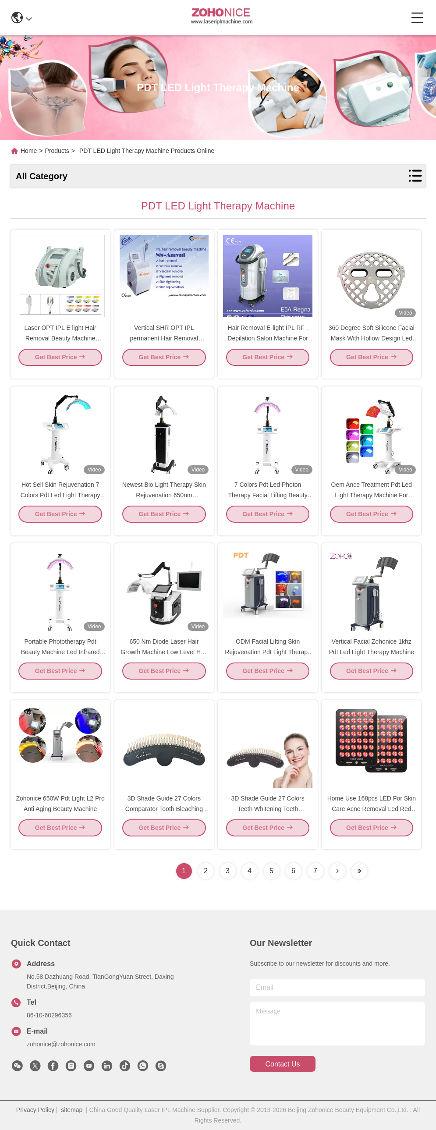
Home (29, 150)
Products (57, 150)
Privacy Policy (35, 1109)
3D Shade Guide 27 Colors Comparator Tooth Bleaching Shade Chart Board (164, 816)
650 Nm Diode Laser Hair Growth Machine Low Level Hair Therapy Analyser (164, 659)
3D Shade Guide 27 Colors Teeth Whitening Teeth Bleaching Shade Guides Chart (268, 816)
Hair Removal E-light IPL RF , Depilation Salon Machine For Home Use (267, 345)
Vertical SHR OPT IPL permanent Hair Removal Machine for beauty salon (164, 345)
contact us (282, 1064)
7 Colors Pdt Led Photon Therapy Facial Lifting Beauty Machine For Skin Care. (267, 502)
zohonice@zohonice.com (61, 1044)
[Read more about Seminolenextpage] (337, 871)
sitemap (71, 1109)
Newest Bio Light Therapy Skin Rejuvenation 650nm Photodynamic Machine (164, 502)
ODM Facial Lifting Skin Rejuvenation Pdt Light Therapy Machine (268, 659)
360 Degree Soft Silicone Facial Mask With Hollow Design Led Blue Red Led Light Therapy (372, 345)
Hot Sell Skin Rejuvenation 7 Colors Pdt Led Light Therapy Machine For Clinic (60, 502)
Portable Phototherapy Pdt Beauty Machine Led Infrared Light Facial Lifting (60, 659)
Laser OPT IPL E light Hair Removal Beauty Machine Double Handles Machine (60, 345)
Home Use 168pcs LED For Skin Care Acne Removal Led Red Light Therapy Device (371, 816)
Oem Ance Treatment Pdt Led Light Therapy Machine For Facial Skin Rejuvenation (371, 502)
